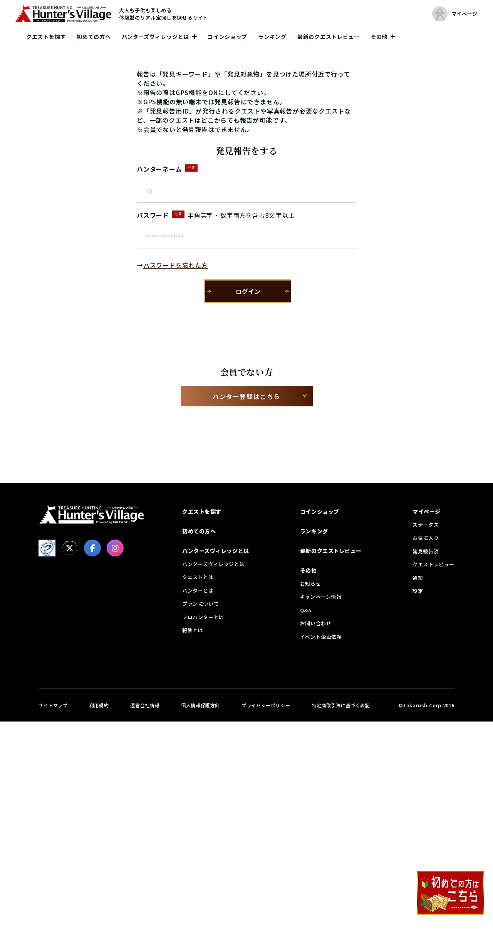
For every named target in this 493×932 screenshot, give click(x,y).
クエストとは (198, 577)
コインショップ (227, 36)
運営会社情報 (144, 705)
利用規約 (99, 705)
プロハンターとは (203, 617)
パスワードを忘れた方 (175, 265)
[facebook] (92, 547)
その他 (379, 36)
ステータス (426, 524)
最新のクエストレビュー (328, 36)
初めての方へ (94, 36)
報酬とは (192, 630)
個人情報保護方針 (200, 705)
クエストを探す (46, 36)
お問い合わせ (316, 623)
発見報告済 (426, 551)
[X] (69, 547)
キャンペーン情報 (321, 596)
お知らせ (310, 583)
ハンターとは (198, 590)
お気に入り (426, 537)
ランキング (272, 36)
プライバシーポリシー (265, 705)
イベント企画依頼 (321, 636)
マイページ (427, 511)
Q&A (306, 610)
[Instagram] (115, 547)
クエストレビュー (433, 564)
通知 (418, 577)
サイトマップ (53, 705)
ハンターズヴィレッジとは (155, 36)
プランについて (200, 603)
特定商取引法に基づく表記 (341, 705)
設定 (418, 591)
